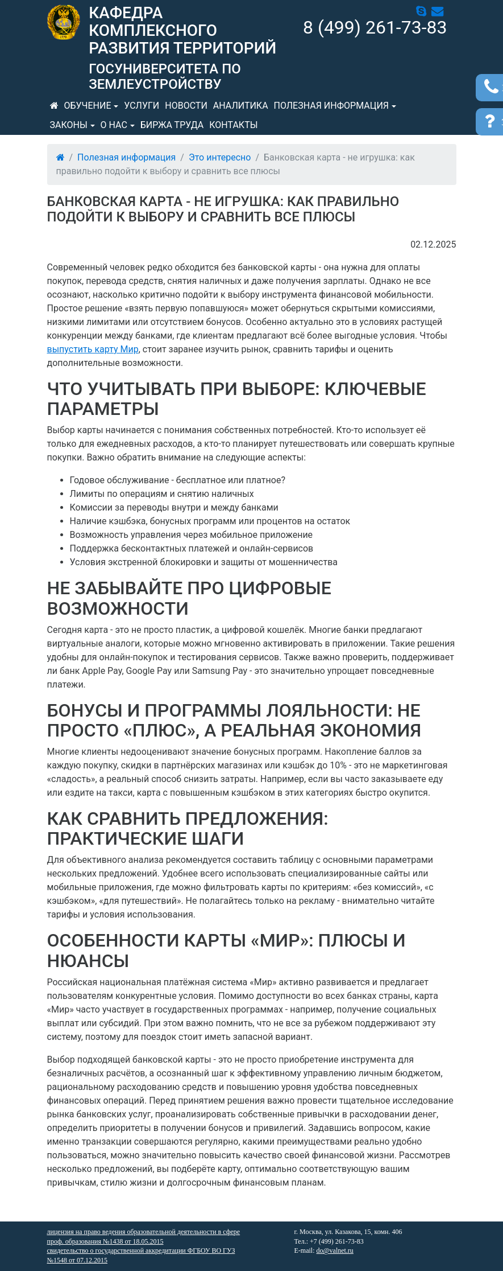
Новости (186, 105)
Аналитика (240, 105)
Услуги (141, 105)
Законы (69, 125)
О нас (114, 125)
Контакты (233, 125)
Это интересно (220, 157)
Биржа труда (172, 125)
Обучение (87, 105)
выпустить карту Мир (93, 349)
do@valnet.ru (335, 1250)
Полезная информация (331, 105)
